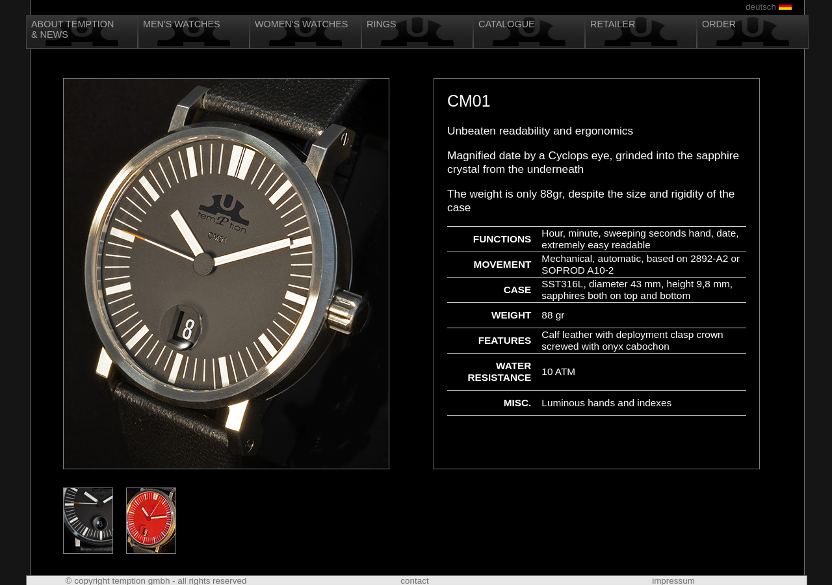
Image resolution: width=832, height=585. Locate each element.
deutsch (761, 7)
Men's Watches (181, 24)
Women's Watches (301, 24)
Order (719, 24)
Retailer (612, 24)
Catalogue (506, 24)
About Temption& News (72, 29)
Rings (381, 24)
